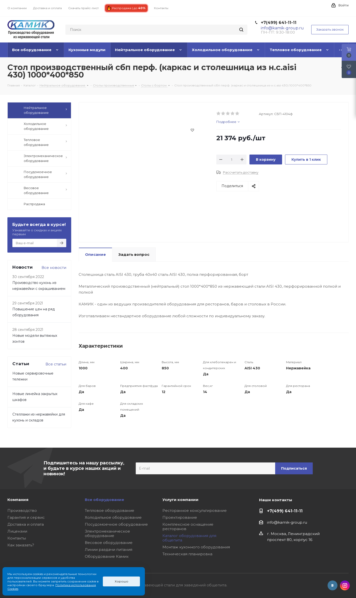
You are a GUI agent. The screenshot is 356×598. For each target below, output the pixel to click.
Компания (17, 499)
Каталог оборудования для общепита (189, 537)
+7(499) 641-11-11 (278, 22)
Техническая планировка (187, 554)
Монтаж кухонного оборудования (196, 547)
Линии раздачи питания (108, 549)
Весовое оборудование (109, 542)
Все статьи (55, 364)
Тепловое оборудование (109, 510)
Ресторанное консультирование (194, 510)
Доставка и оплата (25, 524)
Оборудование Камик (107, 556)
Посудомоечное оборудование (116, 524)
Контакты (16, 538)
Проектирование (179, 517)
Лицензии (17, 531)
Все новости (54, 267)
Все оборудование (104, 499)
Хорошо (121, 581)
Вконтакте (332, 585)
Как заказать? (20, 545)
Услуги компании (180, 499)
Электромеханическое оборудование (107, 533)
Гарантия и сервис (26, 517)
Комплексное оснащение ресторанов (187, 526)
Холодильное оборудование (113, 517)
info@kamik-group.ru (287, 522)
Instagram (345, 585)
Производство (22, 510)
